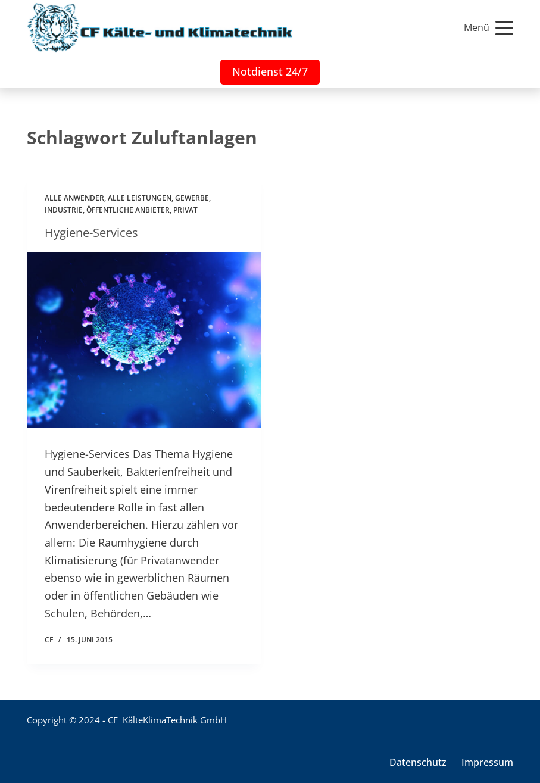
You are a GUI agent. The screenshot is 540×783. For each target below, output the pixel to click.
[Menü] (488, 28)
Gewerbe (192, 198)
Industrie (64, 210)
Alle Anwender (74, 198)
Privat (185, 210)
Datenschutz (418, 762)
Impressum (487, 762)
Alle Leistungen (139, 198)
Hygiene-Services (91, 232)
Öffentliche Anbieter (128, 210)
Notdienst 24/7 (270, 71)
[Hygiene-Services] (144, 340)
